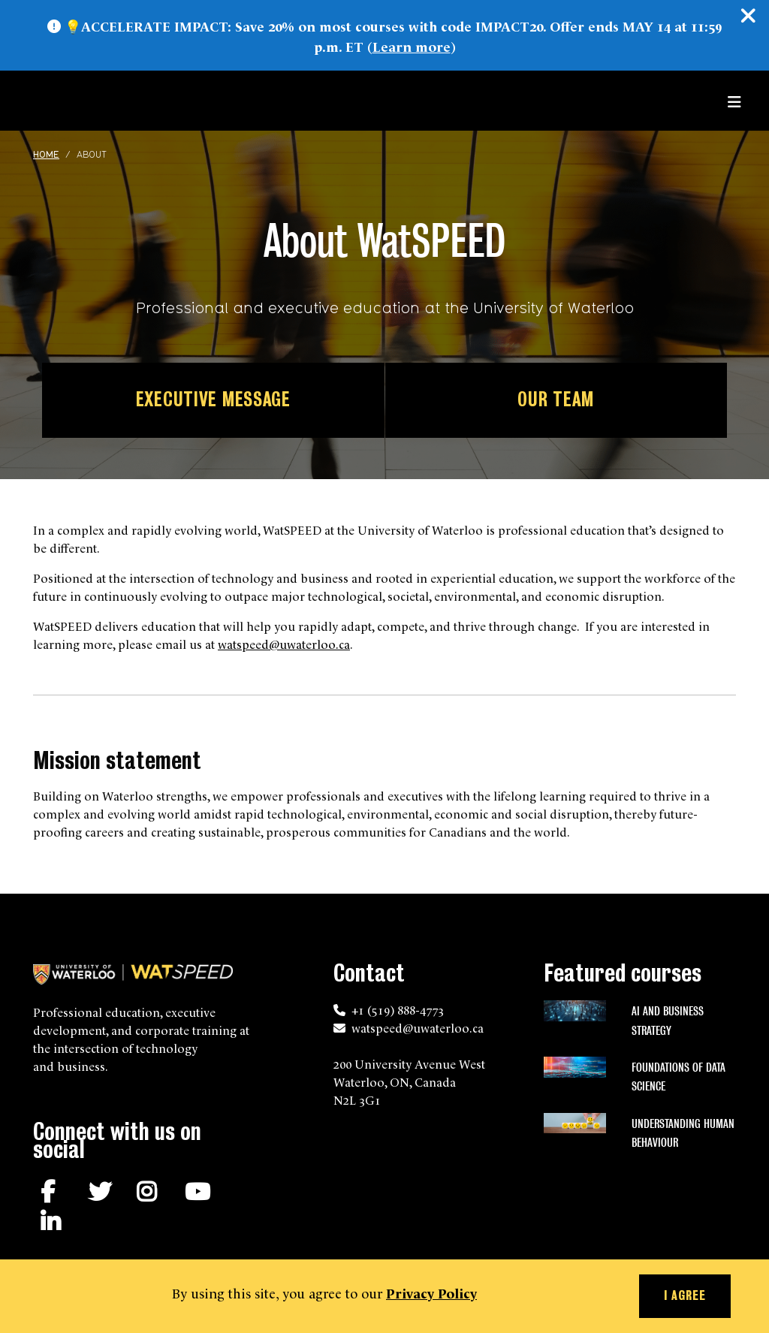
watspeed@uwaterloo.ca (284, 643)
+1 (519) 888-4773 (397, 1009)
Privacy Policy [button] (431, 1292)
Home (46, 155)
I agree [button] (684, 1296)
